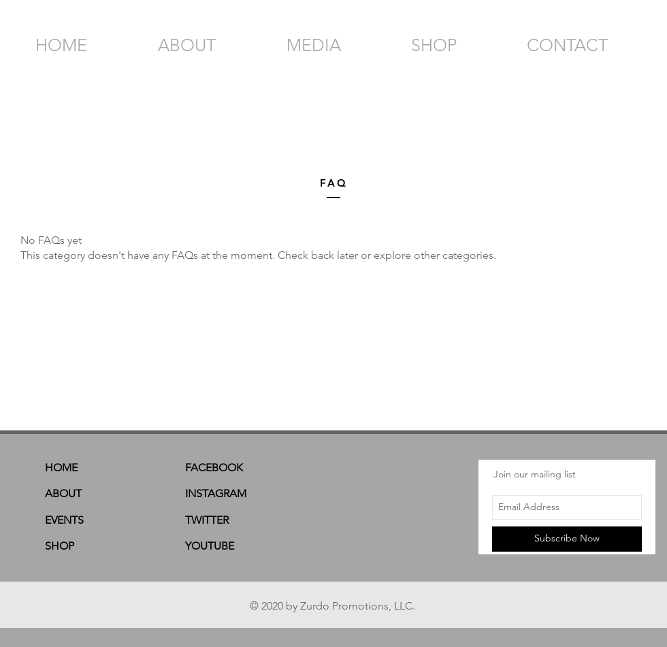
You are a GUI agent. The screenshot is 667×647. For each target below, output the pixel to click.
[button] (642, 42)
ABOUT (63, 493)
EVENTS (64, 520)
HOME (61, 467)
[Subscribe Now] (567, 539)
